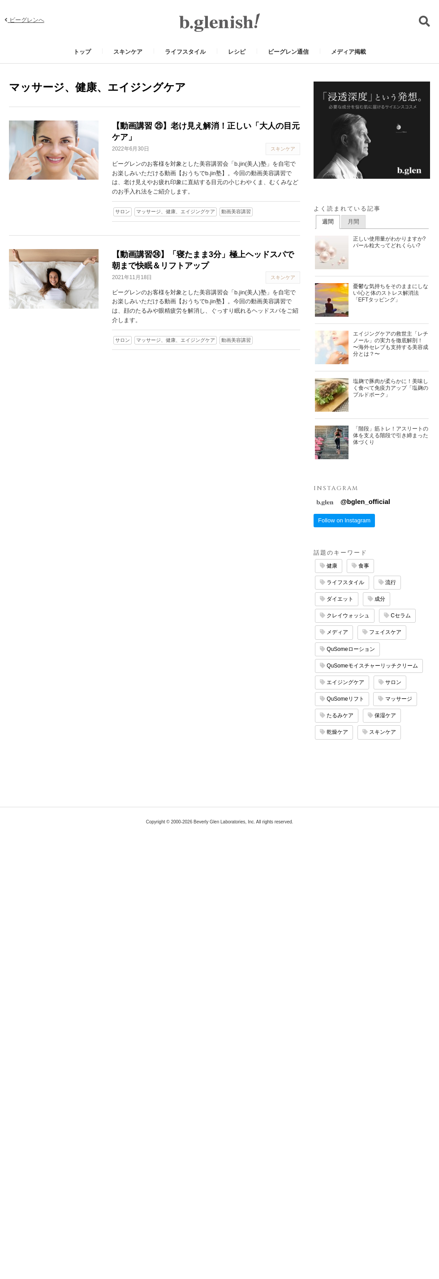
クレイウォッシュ (345, 615)
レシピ (236, 51)
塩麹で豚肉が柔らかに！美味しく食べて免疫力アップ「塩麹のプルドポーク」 (390, 388)
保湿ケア (382, 715)
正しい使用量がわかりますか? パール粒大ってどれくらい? (389, 242)
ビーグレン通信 (288, 51)
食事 (360, 566)
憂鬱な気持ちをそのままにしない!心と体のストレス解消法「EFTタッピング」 (390, 293)
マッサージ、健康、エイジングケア (175, 211)
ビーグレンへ (24, 20)
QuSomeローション (347, 649)
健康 (328, 566)
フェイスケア (381, 632)
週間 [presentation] (328, 221)
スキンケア (127, 51)
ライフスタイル (185, 51)
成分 (376, 599)
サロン (122, 211)
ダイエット (336, 599)
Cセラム (397, 615)
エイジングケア (342, 682)
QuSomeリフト (342, 699)
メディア (334, 632)
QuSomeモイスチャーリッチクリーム (369, 666)
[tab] (328, 222)
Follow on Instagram (344, 520)
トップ (82, 51)
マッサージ (395, 699)
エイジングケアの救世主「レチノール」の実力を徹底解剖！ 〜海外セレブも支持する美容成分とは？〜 (390, 344)
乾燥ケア (334, 732)
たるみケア (336, 715)
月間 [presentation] (353, 221)
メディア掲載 (348, 51)
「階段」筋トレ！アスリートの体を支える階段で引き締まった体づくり (390, 435)
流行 (387, 582)
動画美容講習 (236, 211)
